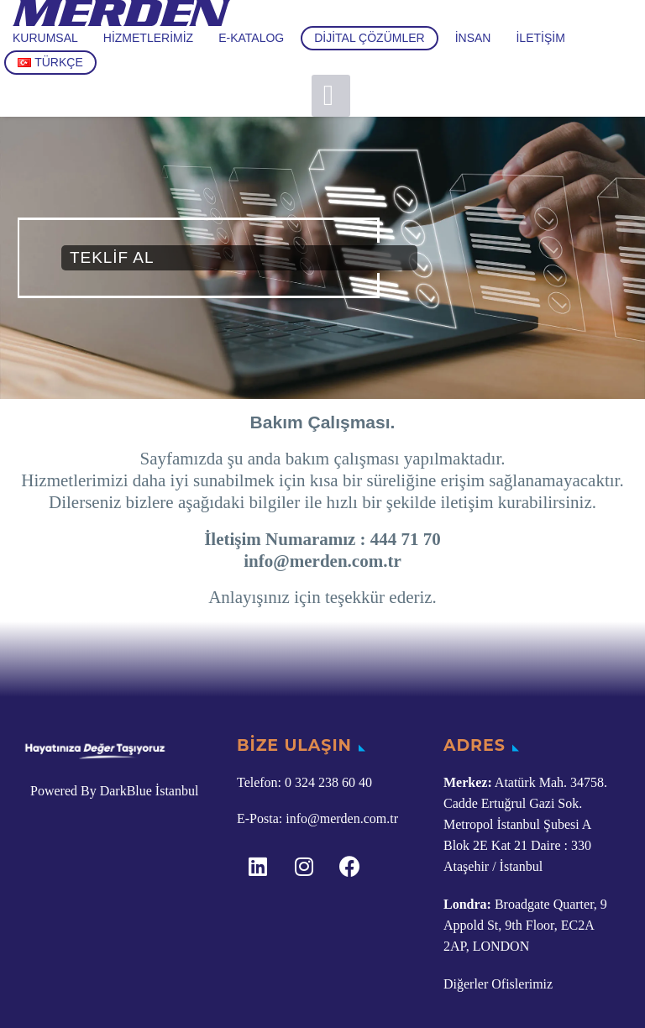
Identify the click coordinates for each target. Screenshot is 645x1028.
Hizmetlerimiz (148, 38)
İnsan (473, 38)
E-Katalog (251, 38)
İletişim (540, 38)
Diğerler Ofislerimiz (498, 984)
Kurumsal (45, 38)
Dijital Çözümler (369, 38)
